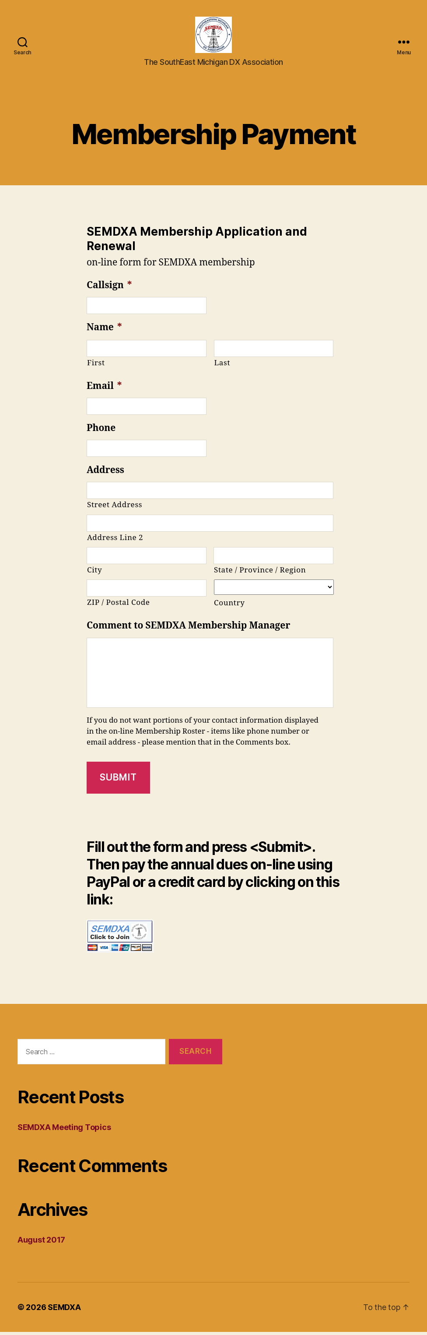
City (94, 573)
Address (105, 473)
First (96, 366)
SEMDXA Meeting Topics (64, 1130)
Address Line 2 (115, 540)
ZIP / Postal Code (118, 605)
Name (104, 330)
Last (222, 366)
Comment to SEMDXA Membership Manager (188, 629)
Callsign (109, 288)
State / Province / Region (260, 573)
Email (104, 389)
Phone (101, 431)
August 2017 (41, 1242)
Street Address (114, 507)
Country (229, 606)
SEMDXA (64, 1310)
